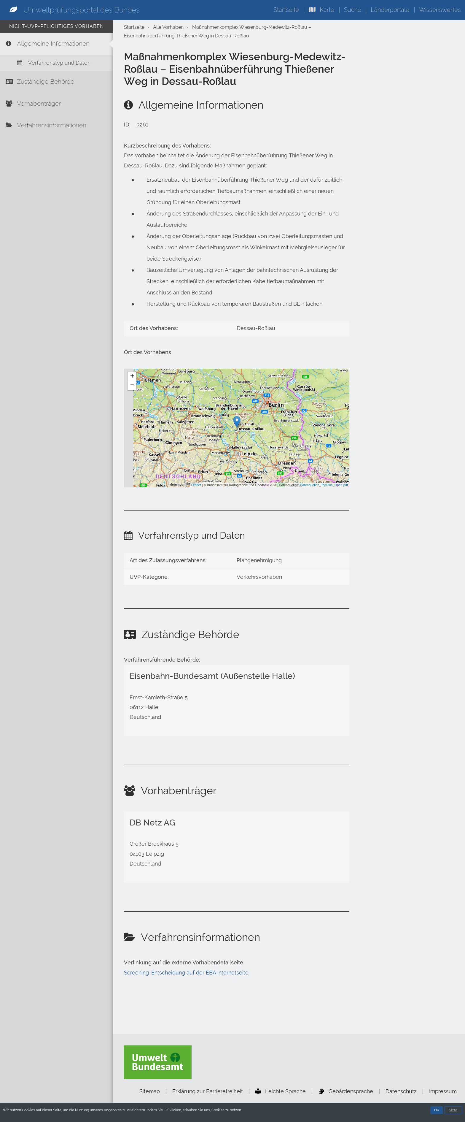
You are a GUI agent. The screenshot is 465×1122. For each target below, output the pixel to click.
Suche (352, 9)
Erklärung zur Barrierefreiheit (207, 1091)
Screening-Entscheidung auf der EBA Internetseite (186, 973)
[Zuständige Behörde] (56, 83)
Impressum (443, 1091)
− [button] (132, 385)
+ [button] (132, 376)
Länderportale (390, 9)
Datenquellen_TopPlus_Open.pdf (324, 485)
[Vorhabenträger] (56, 106)
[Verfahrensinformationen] (56, 129)
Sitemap (149, 1091)
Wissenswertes (440, 9)
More (453, 1110)
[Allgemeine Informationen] (56, 44)
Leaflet (196, 485)
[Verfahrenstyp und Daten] (56, 64)
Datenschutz (401, 1091)
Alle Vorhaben (168, 27)
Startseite (286, 9)
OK (436, 1110)
